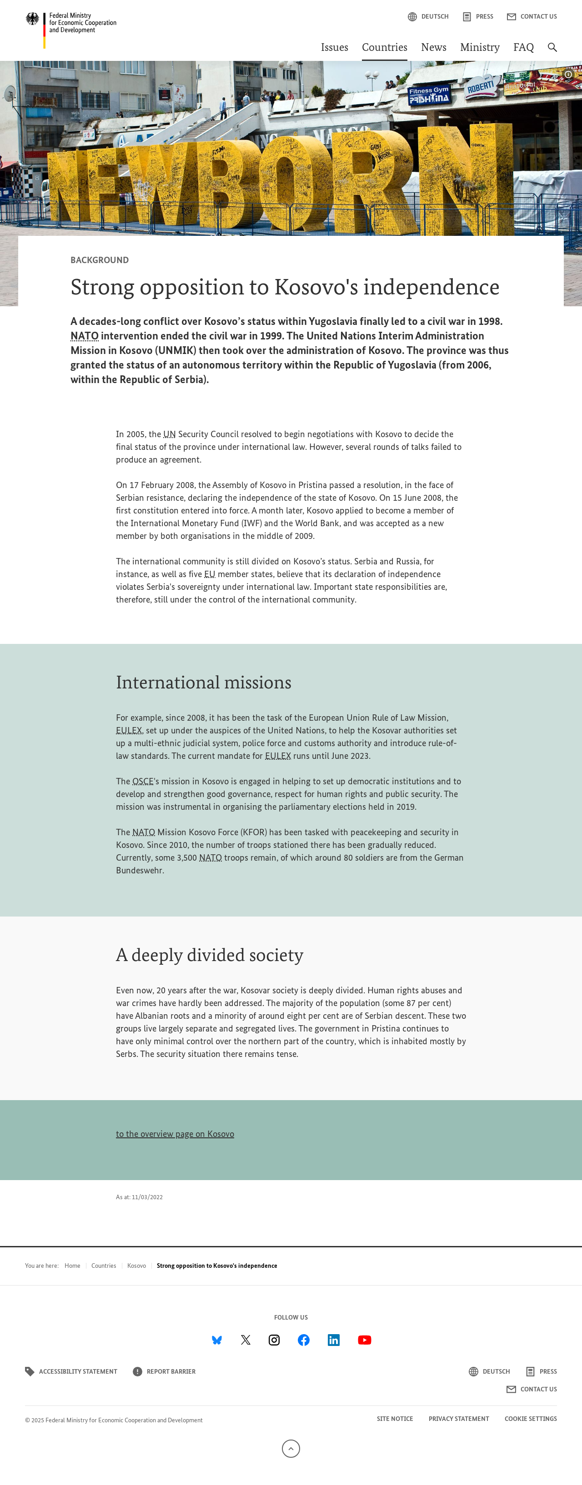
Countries (384, 48)
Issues (334, 48)
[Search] (552, 52)
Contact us (532, 16)
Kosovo (136, 1266)
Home (72, 1266)
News (434, 48)
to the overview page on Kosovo (175, 1133)
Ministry (480, 48)
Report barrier (164, 1371)
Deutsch (428, 16)
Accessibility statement (71, 1371)
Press (477, 16)
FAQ (523, 48)
